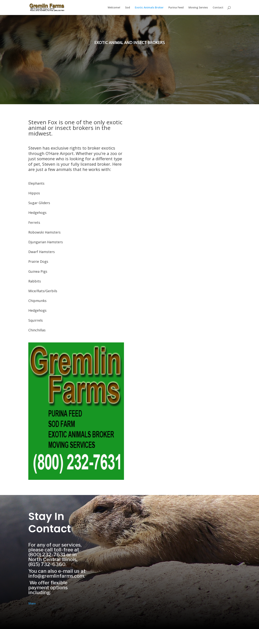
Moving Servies (198, 7)
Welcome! (114, 7)
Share (32, 603)
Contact (218, 7)
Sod (127, 7)
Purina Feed (176, 7)
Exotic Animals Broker (149, 7)
